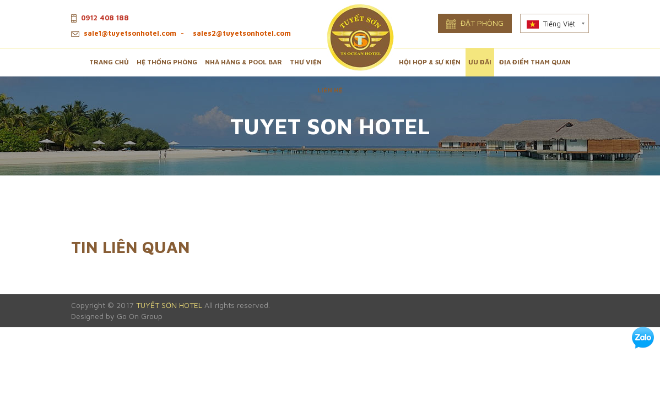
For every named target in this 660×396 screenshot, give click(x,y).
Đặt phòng (475, 23)
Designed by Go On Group (117, 316)
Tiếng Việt (551, 24)
